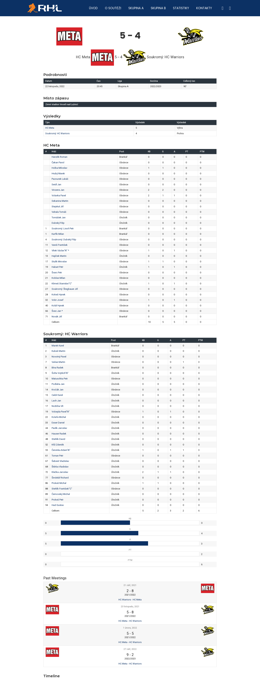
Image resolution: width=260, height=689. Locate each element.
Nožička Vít (57, 406)
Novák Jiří (57, 316)
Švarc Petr (57, 272)
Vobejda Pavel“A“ (61, 411)
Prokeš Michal (59, 483)
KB (149, 151)
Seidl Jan (56, 184)
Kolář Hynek (58, 305)
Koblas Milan (58, 278)
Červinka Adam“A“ (61, 450)
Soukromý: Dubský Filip (64, 239)
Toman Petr (57, 455)
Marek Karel (58, 345)
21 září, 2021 (130, 585)
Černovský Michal (61, 494)
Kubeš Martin (58, 351)
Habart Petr (57, 267)
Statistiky (181, 8)
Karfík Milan (58, 234)
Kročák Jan (57, 389)
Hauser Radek (59, 433)
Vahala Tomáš (59, 212)
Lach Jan (56, 400)
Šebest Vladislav (60, 461)
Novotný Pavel (59, 356)
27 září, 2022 (130, 649)
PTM (202, 151)
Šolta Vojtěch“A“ (60, 373)
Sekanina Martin (60, 201)
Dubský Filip (58, 223)
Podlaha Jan (58, 384)
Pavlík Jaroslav (59, 428)
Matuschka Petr (60, 378)
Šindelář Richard (60, 477)
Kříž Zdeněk (58, 444)
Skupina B (158, 8)
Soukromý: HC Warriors (57, 133)
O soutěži (113, 8)
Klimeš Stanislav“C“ (62, 283)
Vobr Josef (57, 300)
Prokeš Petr (57, 499)
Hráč (54, 151)
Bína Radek (57, 367)
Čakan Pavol (58, 162)
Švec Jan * (57, 311)
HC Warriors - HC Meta (130, 599)
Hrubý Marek (58, 173)
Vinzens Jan (58, 190)
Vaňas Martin (58, 362)
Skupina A (136, 8)
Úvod (93, 8)
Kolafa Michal (59, 417)
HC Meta (49, 127)
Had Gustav (58, 505)
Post (121, 151)
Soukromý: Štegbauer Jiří (65, 289)
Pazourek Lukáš (60, 179)
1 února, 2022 (130, 628)
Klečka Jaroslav (60, 472)
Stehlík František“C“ (62, 488)
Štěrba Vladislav (60, 466)
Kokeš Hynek (58, 294)
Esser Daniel (58, 422)
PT (186, 151)
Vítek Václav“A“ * (60, 250)
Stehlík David (58, 439)
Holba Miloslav (59, 168)
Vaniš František (60, 245)
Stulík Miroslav (59, 261)
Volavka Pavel (59, 195)
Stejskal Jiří (58, 206)
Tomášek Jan (59, 217)
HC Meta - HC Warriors (130, 621)
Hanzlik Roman (59, 157)
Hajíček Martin (59, 256)
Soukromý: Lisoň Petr (63, 228)
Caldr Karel (57, 395)
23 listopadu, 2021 (130, 606)
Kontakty (204, 8)
